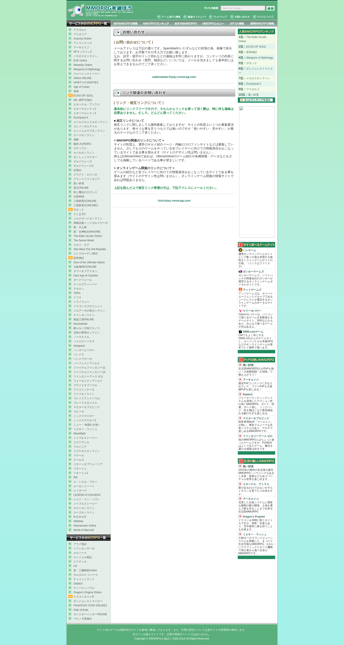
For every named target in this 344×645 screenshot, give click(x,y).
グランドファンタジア (86, 179)
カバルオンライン (84, 152)
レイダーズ (80, 490)
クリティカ (80, 561)
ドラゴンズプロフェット (87, 306)
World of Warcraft (83, 530)
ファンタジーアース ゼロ (88, 376)
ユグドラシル (81, 442)
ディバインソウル (84, 587)
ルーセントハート (84, 486)
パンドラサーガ (82, 358)
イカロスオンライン (85, 56)
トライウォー (81, 301)
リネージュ (80, 468)
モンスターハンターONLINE (90, 614)
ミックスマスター (84, 415)
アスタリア (80, 34)
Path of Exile (80, 609)
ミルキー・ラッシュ (85, 429)
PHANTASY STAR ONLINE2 (90, 605)
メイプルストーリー (85, 437)
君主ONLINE (81, 187)
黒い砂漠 (78, 183)
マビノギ (78, 411)
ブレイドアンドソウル (86, 398)
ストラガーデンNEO (85, 253)
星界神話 (78, 258)
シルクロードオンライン (87, 218)
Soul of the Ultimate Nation (89, 262)
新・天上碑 (80, 227)
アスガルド (80, 29)
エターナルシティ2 (84, 108)
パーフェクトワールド (86, 363)
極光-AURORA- (82, 143)
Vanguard (79, 345)
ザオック (78, 209)
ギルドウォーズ (82, 161)
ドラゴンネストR (83, 596)
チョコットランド (84, 579)
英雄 (76, 91)
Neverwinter (80, 323)
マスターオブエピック (86, 407)
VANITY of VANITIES (85, 82)
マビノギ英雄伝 (82, 618)
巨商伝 (77, 170)
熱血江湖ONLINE (83, 319)
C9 (75, 566)
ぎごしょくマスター (85, 157)
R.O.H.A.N (79, 516)
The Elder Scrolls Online (87, 236)
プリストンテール (84, 389)
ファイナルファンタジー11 (89, 367)
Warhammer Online (84, 525)
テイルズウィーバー (85, 284)
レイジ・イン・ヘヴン (86, 499)
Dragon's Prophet (254, 516)
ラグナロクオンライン (86, 451)
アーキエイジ (81, 47)
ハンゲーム (249, 250)
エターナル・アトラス (86, 104)
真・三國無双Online (85, 570)
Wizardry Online (82, 64)
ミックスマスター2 (84, 420)
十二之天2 (79, 214)
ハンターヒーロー (84, 350)
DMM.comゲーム (253, 331)
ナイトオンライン (84, 315)
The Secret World (83, 240)
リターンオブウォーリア (87, 464)
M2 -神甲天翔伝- (83, 100)
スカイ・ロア (81, 244)
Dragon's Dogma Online (87, 592)
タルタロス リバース (85, 574)
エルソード (80, 552)
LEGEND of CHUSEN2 (86, 494)
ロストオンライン (84, 508)
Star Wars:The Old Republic (89, 249)
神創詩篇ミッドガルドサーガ (90, 222)
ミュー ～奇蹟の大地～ (86, 424)
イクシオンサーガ (84, 548)
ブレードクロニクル (85, 402)
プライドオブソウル (85, 385)
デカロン (78, 288)
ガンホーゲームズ (253, 271)
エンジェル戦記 (82, 557)
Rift (75, 477)
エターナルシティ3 (84, 113)
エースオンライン (84, 135)
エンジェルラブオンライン (89, 130)
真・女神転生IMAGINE (86, 231)
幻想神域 (78, 196)
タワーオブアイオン (85, 271)
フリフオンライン (84, 394)
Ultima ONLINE (82, 78)
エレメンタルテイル (85, 126)
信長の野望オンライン (86, 332)
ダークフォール (82, 279)
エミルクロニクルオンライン (90, 122)
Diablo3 (77, 583)
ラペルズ (78, 459)
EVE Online (80, 60)
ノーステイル (81, 337)
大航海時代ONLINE (85, 266)
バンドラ (78, 354)
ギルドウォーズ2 (83, 165)
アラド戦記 (80, 544)
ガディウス (80, 148)
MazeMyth (79, 433)
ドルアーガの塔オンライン (89, 310)
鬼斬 (76, 139)
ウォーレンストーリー (86, 73)
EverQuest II (80, 117)
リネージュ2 (80, 473)
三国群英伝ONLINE (85, 200)
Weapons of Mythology (86, 69)
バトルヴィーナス (84, 341)
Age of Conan (81, 86)
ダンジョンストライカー (87, 601)
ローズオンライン (84, 512)
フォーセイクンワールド (87, 380)
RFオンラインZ (82, 51)
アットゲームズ (252, 289)
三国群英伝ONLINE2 (85, 205)
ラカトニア (80, 446)
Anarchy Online (82, 38)
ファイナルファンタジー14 (89, 372)
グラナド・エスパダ (85, 174)
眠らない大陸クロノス (86, 328)
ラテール (78, 455)
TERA (77, 293)
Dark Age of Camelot (85, 275)
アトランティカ (82, 43)
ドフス (77, 297)
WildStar (78, 521)
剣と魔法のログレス (85, 192)
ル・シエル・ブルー (85, 481)
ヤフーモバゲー (252, 310)
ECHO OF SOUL (83, 95)
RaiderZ (248, 394)
